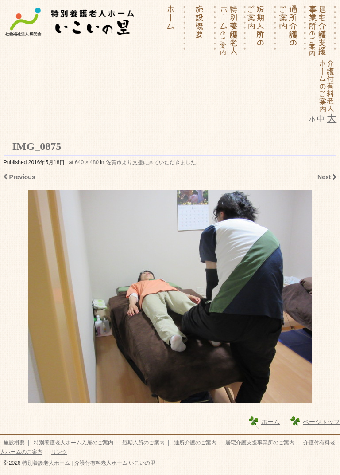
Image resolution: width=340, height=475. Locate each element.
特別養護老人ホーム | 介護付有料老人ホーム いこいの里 (88, 463)
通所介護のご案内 (195, 443)
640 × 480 (87, 162)
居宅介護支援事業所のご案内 (259, 443)
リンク (59, 452)
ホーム (270, 421)
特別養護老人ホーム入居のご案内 (73, 443)
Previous (19, 177)
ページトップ (321, 421)
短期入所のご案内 (143, 443)
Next (326, 177)
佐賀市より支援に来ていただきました (151, 162)
